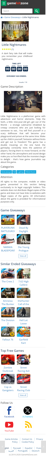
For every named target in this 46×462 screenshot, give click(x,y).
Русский (17, 448)
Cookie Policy (28, 442)
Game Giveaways (12, 17)
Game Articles (11, 439)
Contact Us (27, 439)
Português (23, 450)
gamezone (17, 3)
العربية (11, 450)
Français (40, 448)
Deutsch (35, 450)
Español (29, 448)
